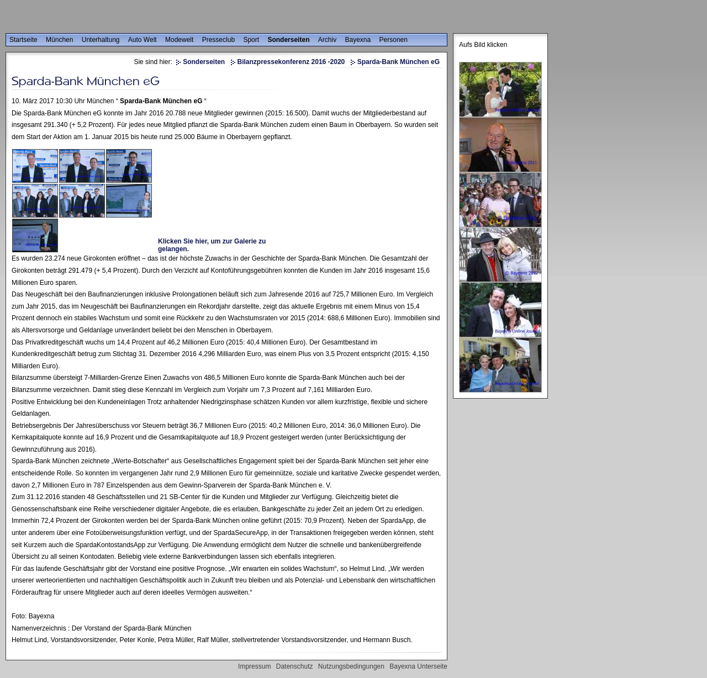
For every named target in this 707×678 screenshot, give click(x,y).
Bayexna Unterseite (418, 666)
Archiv (327, 40)
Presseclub (218, 40)
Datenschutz (294, 666)
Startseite (23, 40)
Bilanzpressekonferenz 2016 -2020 (291, 62)
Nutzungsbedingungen (351, 666)
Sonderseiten (288, 40)
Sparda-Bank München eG (398, 62)
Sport (251, 40)
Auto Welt (142, 40)
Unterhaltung (101, 40)
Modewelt (179, 40)
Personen (393, 40)
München (59, 40)
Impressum (254, 666)
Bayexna (358, 40)
